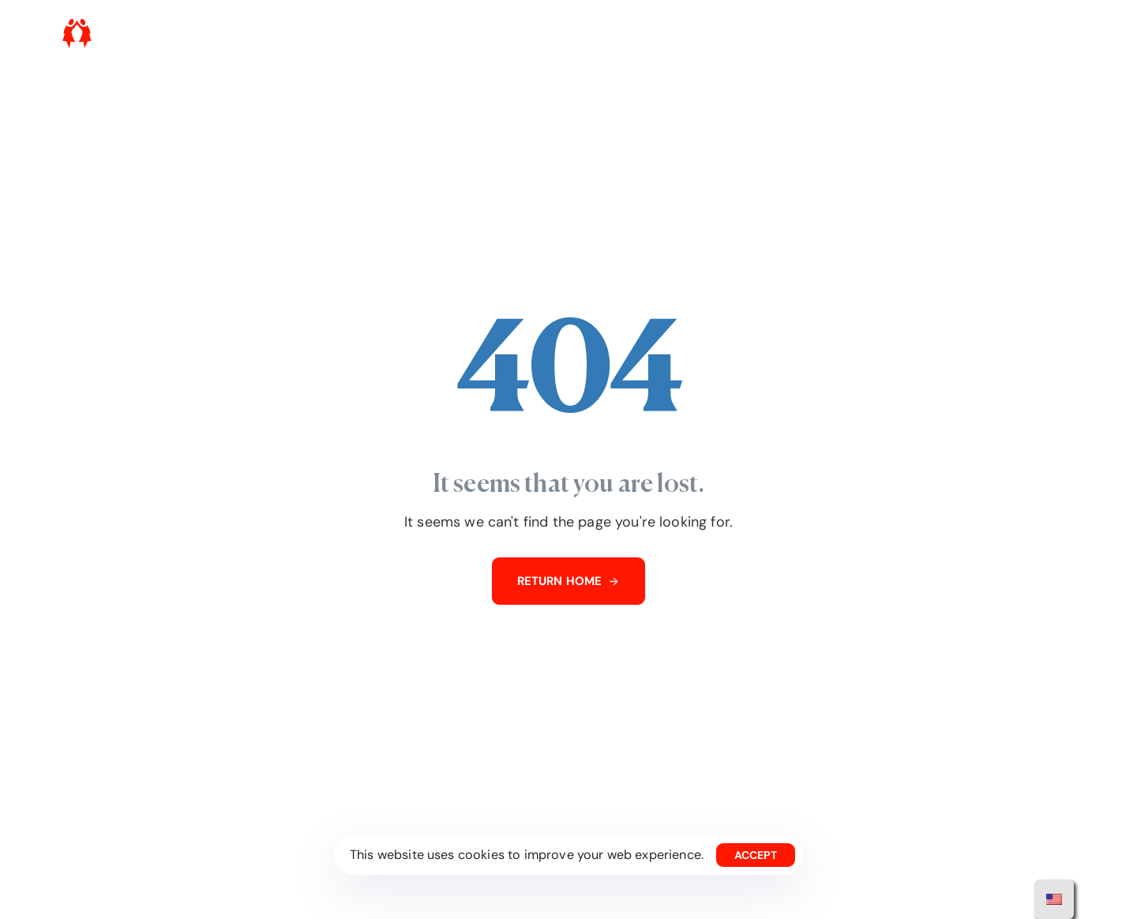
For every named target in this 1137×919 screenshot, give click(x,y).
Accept (755, 855)
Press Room (903, 33)
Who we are (645, 33)
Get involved (816, 33)
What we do (729, 33)
